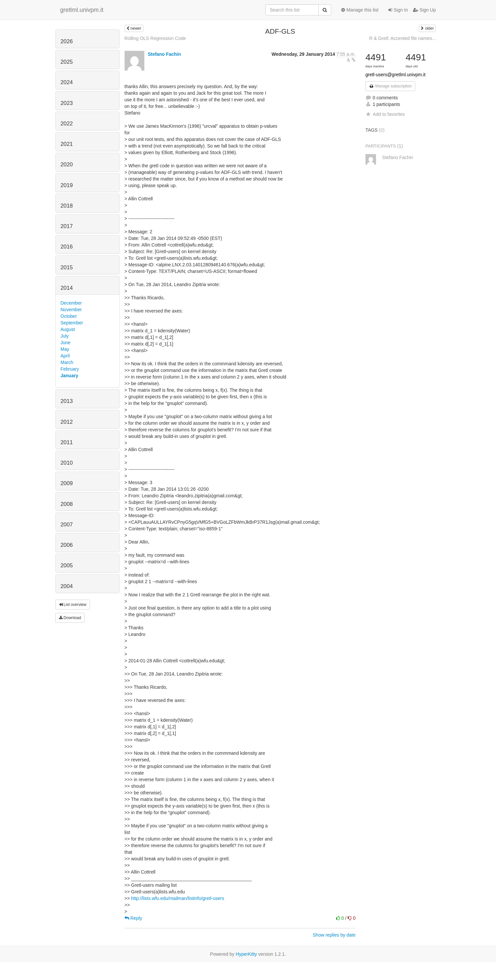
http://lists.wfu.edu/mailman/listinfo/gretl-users (177, 898)
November (71, 309)
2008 (67, 504)
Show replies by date (334, 935)
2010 (67, 463)
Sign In (398, 10)
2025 (67, 62)
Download (70, 617)
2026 (67, 41)
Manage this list (359, 10)
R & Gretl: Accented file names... (402, 38)
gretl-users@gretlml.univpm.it (395, 74)
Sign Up (424, 10)
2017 (67, 226)
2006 (67, 545)
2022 (67, 123)
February (70, 369)
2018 (67, 206)
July (65, 336)
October (69, 316)
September (72, 322)
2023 (67, 103)
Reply (133, 918)
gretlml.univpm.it (81, 10)
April (65, 355)
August (68, 329)
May (65, 349)
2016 (67, 247)
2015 (67, 267)
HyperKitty (246, 954)
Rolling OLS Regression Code (155, 38)
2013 (67, 401)
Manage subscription (390, 86)
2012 (67, 422)
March (67, 362)
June (66, 342)
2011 (67, 442)
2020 (67, 164)
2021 (67, 144)
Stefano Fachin (164, 54)
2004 (67, 586)
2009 (67, 483)
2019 (67, 185)
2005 (67, 565)
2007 (67, 524)
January (69, 375)
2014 (67, 288)
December (71, 303)
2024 (67, 82)
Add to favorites (385, 114)
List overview (73, 604)
